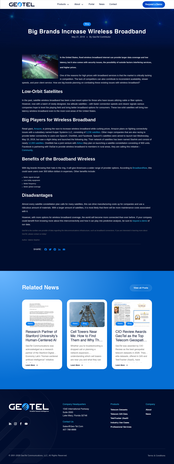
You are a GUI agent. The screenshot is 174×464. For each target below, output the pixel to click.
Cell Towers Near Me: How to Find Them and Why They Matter (85, 337)
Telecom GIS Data (120, 415)
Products (61, 4)
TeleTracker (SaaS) (120, 420)
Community (27, 150)
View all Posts (141, 288)
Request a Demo (153, 4)
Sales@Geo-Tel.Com (73, 428)
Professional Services (122, 429)
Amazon (37, 129)
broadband (101, 230)
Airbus (80, 143)
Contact (113, 4)
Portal (91, 4)
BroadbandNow (140, 168)
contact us (37, 234)
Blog (87, 24)
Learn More (30, 366)
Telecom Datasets (120, 411)
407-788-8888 (69, 431)
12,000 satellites (36, 143)
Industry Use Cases (121, 424)
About (77, 4)
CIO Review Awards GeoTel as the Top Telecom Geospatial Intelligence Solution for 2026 (130, 337)
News (102, 4)
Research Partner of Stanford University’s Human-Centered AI (42, 337)
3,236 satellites (93, 132)
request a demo (140, 221)
